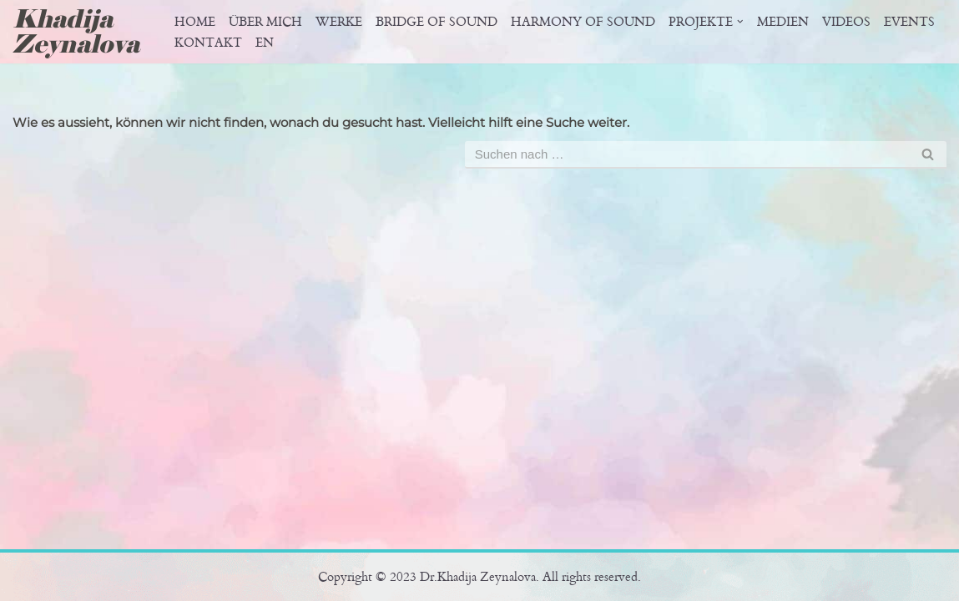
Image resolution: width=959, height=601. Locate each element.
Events (909, 21)
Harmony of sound (583, 21)
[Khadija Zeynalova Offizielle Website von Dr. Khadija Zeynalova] (82, 32)
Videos (846, 21)
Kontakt (208, 42)
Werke (338, 21)
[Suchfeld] (687, 155)
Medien (783, 21)
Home (194, 21)
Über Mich (265, 21)
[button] (740, 21)
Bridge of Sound (436, 21)
